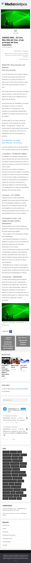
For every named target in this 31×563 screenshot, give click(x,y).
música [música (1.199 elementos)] (11, 483)
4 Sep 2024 (20, 418)
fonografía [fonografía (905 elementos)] (7, 472)
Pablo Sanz (9, 47)
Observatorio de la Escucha (9, 535)
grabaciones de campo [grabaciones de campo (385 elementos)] (18, 472)
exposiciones (21, 53)
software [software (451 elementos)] (19, 492)
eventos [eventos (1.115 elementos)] (23, 466)
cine (13, 53)
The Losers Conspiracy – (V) (24, 367)
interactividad (14, 55)
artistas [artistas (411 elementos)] (23, 454)
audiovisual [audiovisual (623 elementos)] (7, 457)
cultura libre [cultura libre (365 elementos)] (14, 463)
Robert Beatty (6, 418)
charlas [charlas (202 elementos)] (14, 457)
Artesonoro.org (6, 525)
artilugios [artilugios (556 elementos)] (16, 454)
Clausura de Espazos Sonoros (23, 342)
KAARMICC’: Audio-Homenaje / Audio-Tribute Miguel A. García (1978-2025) (6, 371)
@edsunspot (13, 418)
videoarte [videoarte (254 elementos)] (12, 498)
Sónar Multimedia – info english (11, 140)
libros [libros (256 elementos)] (5, 483)
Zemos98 (5, 545)
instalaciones (7, 55)
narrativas (19, 55)
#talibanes (19, 433)
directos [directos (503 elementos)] (23, 463)
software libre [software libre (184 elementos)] (8, 495)
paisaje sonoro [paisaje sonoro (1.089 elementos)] (8, 489)
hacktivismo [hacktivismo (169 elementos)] (7, 475)
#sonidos (25, 433)
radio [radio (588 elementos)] (23, 489)
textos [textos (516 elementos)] (5, 498)
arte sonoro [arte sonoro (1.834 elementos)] (7, 454)
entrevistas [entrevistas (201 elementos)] (15, 466)
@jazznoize (14, 429)
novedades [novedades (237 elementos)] (7, 486)
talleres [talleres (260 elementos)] (23, 495)
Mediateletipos (19, 51)
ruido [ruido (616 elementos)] (13, 492)
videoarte (25, 56)
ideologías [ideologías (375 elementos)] (22, 475)
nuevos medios (25, 55)
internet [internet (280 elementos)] (20, 481)
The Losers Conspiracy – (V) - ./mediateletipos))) (14, 508)
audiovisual (9, 53)
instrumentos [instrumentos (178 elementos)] (17, 478)
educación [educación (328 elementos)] (6, 466)
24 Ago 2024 (21, 429)
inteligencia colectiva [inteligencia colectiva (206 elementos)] (10, 481)
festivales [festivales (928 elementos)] (16, 469)
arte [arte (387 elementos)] (19, 452)
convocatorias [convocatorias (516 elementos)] (17, 460)
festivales (26, 53)
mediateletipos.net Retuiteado (11, 415)
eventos (16, 53)
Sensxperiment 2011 (7, 538)
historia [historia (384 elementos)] (15, 475)
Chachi (15, 560)
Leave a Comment (24, 59)
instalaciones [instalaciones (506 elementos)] (7, 478)
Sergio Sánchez (7, 429)
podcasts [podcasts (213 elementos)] (17, 489)
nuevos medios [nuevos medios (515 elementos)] (16, 486)
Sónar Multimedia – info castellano (12, 143)
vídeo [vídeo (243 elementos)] (19, 498)
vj (28, 56)
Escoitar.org (5, 531)
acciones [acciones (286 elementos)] (6, 452)
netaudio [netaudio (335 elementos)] (18, 483)
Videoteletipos (25, 51)
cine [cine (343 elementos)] (20, 457)
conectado (18, 388)
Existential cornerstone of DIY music (11, 510)
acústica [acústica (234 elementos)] (13, 452)
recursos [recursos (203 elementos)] (6, 492)
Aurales (4, 528)
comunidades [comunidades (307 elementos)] (7, 460)
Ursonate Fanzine (7, 541)
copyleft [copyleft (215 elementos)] (6, 463)
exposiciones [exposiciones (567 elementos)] (7, 469)
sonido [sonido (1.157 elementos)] (16, 495)
